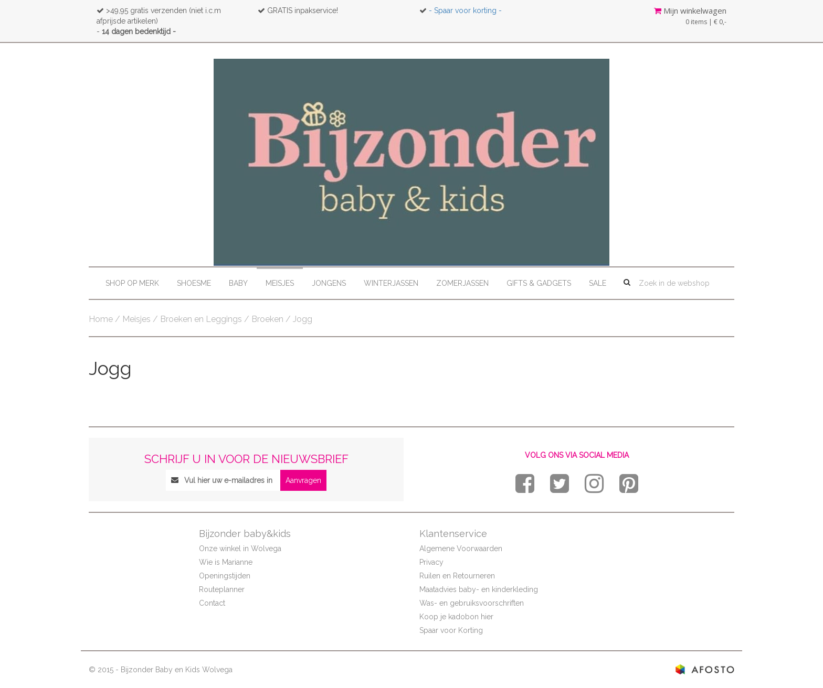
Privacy (431, 562)
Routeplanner (222, 589)
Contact (212, 603)
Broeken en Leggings (201, 319)
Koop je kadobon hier (456, 616)
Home (101, 319)
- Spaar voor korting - (465, 10)
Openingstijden (224, 576)
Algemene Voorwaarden (460, 548)
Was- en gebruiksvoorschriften (471, 603)
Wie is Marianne (225, 562)
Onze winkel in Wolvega (240, 548)
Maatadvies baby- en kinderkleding (478, 589)
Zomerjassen (462, 283)
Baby (238, 283)
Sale (597, 283)
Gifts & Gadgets (539, 283)
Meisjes (280, 283)
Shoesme (194, 283)
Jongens (329, 283)
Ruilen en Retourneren (457, 576)
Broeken (267, 319)
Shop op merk (132, 283)
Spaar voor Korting (451, 630)
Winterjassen (391, 283)
